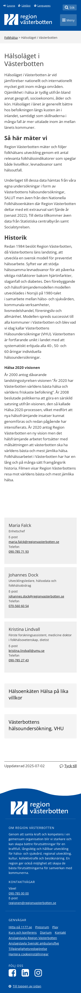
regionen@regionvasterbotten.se (32, 903)
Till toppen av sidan (27, 986)
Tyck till (70, 765)
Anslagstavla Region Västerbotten (33, 938)
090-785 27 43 (19, 660)
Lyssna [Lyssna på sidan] (11, 5)
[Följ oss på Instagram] (39, 973)
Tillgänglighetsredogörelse (28, 949)
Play (55, 927)
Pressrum (42, 927)
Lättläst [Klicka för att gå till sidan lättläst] (26, 5)
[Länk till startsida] (28, 19)
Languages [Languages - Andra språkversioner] (44, 5)
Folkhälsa (11, 38)
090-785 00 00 (19, 893)
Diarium (46, 932)
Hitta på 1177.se (20, 927)
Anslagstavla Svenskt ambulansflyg (34, 943)
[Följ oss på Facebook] (13, 973)
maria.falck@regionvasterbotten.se (34, 542)
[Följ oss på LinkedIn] (26, 973)
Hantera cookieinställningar (29, 954)
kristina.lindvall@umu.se (26, 651)
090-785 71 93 (19, 551)
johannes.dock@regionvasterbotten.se (36, 596)
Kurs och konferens (23, 932)
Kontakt (60, 932)
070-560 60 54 (19, 606)
